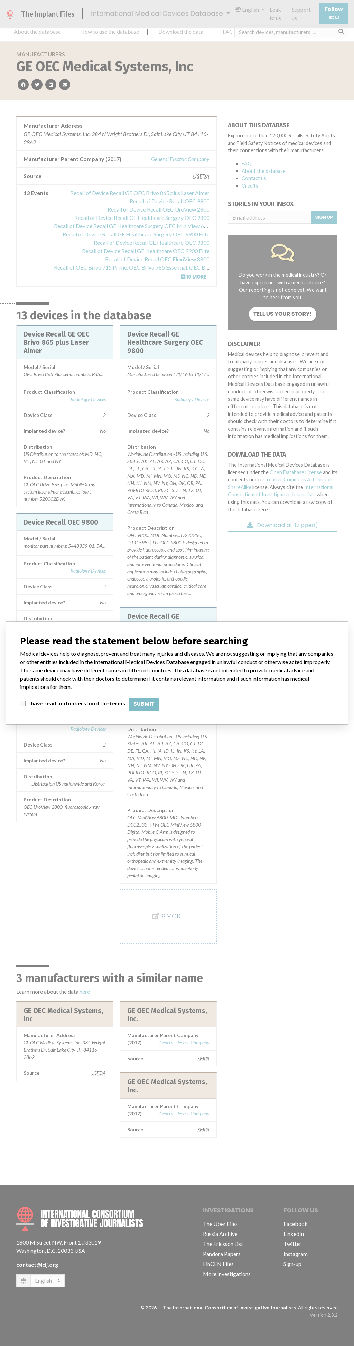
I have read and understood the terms (76, 703)
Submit (144, 704)
